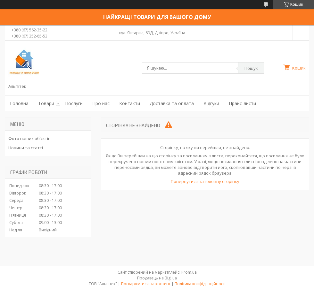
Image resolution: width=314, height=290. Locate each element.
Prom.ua (189, 272)
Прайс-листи (242, 103)
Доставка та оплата (172, 103)
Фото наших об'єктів (29, 138)
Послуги (74, 103)
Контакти (129, 103)
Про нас (101, 103)
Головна (19, 103)
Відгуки (211, 103)
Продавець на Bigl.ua (157, 278)
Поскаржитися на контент (145, 283)
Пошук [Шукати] (251, 68)
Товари (46, 103)
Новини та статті (25, 148)
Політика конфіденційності (200, 283)
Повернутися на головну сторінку (205, 181)
